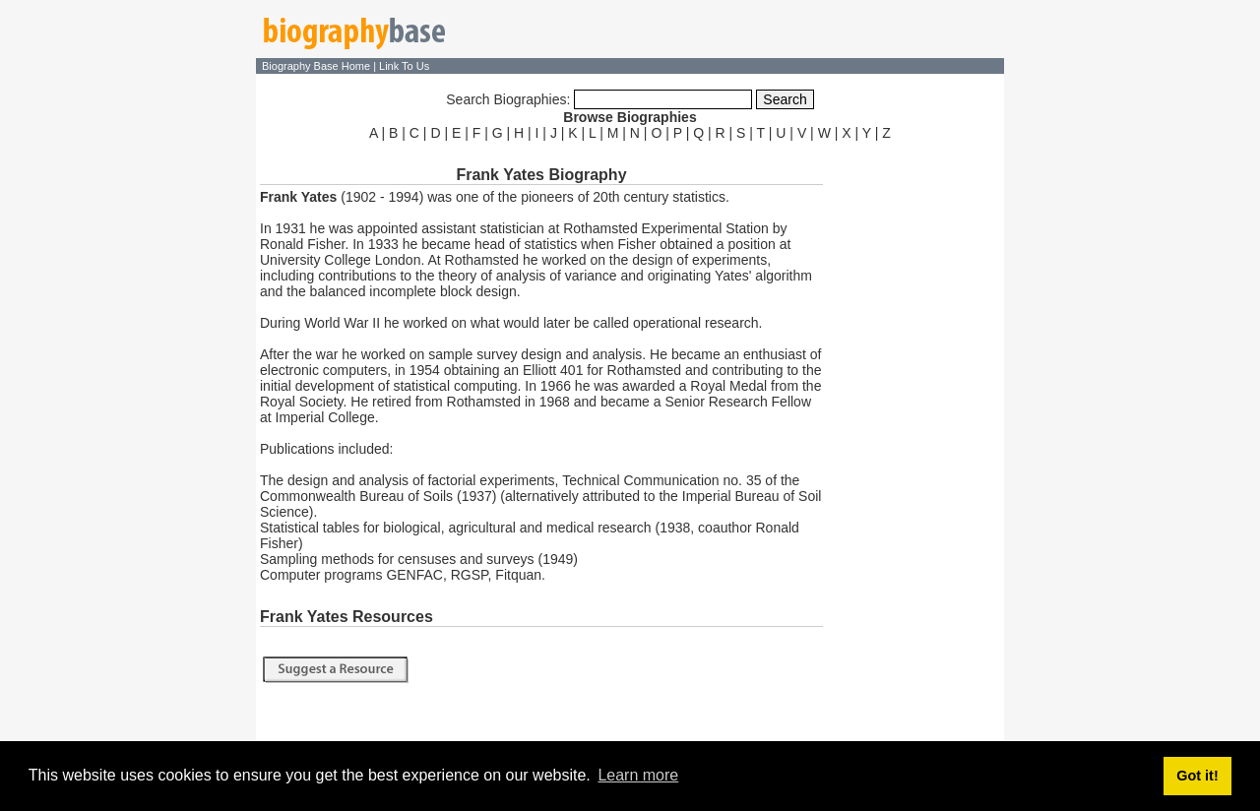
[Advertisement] (915, 441)
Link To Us (404, 66)
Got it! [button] (1197, 775)
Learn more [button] (638, 775)
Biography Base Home (317, 66)
